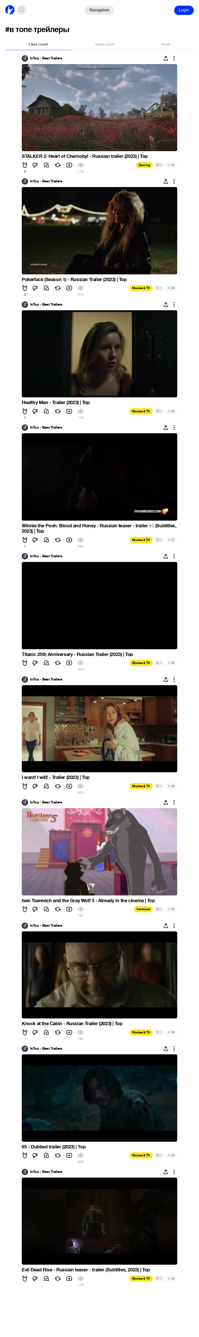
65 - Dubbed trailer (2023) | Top (54, 1147)
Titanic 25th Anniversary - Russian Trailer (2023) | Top (77, 654)
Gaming (144, 165)
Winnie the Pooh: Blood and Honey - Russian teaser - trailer (85, 526)
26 (171, 1032)
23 (171, 165)
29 (171, 287)
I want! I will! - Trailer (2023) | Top (56, 777)
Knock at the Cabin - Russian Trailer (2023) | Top (72, 1024)
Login (184, 10)
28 (171, 786)
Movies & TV (141, 288)
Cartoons (143, 909)
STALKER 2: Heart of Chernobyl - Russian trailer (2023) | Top (85, 156)
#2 (151, 526)
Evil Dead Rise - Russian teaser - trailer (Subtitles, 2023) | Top (86, 1270)
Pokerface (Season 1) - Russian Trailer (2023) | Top (74, 279)
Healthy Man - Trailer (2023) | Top (56, 402)
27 (171, 539)
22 (171, 909)
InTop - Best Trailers (46, 58)
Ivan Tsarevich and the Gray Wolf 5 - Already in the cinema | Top (88, 901)
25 (171, 411)
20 (171, 662)
